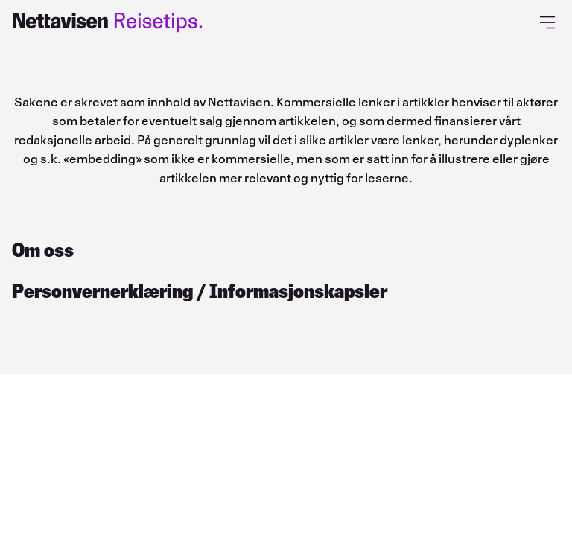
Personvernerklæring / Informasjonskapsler (199, 290)
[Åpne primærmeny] (550, 22)
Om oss (43, 249)
